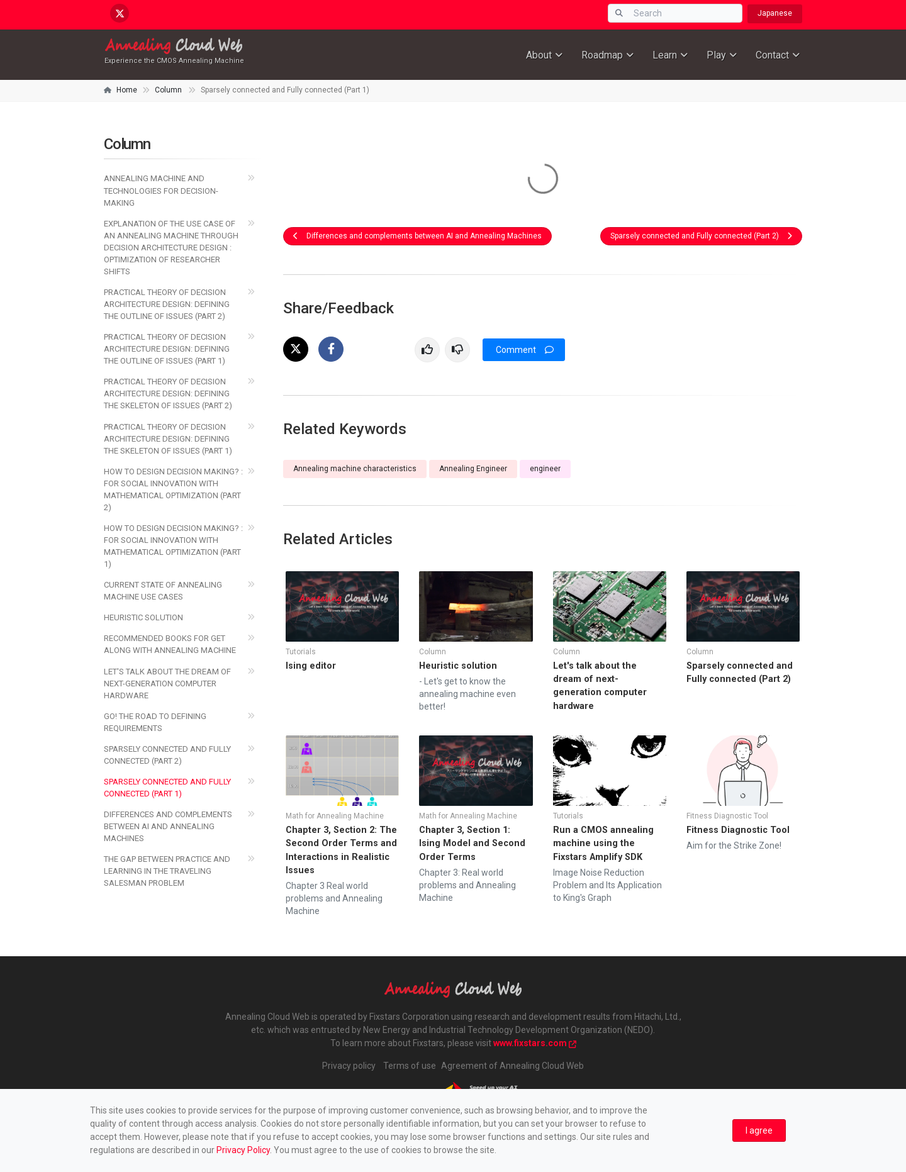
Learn (664, 55)
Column (168, 90)
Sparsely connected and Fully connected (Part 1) (167, 787)
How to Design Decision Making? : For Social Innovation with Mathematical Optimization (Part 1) (173, 546)
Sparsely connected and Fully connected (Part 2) (701, 236)
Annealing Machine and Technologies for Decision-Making (161, 190)
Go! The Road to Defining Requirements (155, 722)
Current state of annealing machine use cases (163, 590)
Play (716, 55)
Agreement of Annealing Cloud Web (512, 1066)
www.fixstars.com (534, 1043)
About (539, 55)
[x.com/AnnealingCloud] (119, 13)
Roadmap (602, 55)
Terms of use (409, 1066)
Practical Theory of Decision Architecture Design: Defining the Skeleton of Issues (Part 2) (168, 393)
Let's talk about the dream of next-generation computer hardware (167, 683)
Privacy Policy (243, 1150)
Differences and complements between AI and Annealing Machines (417, 236)
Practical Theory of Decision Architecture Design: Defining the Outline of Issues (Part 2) (167, 304)
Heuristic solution (143, 617)
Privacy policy (349, 1066)
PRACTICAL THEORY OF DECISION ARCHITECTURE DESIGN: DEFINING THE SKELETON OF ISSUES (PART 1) (168, 438)
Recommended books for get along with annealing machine (170, 644)
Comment (525, 349)
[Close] (759, 1130)
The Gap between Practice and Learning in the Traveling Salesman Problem (167, 871)
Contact (772, 55)
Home (126, 90)
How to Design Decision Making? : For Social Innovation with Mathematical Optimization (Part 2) (173, 489)
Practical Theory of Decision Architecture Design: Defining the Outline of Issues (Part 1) (167, 349)
